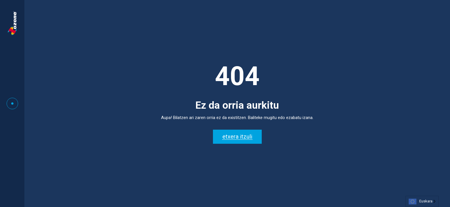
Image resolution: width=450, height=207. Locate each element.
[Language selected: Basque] (422, 201)
